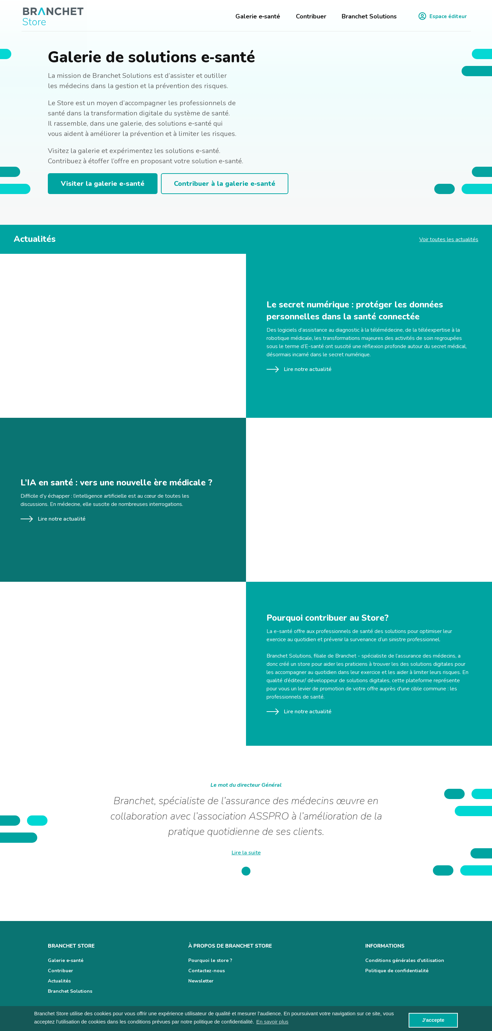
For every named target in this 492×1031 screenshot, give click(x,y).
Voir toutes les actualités (448, 239)
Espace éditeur (443, 16)
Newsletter (201, 981)
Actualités (59, 981)
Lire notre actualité (298, 369)
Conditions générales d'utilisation (404, 960)
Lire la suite (246, 852)
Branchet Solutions (369, 16)
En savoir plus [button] (272, 1022)
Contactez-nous (206, 970)
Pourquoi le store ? (210, 960)
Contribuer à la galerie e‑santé (225, 183)
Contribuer (311, 16)
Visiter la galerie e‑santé (103, 183)
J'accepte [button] (433, 1020)
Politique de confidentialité (396, 970)
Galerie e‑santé (258, 16)
